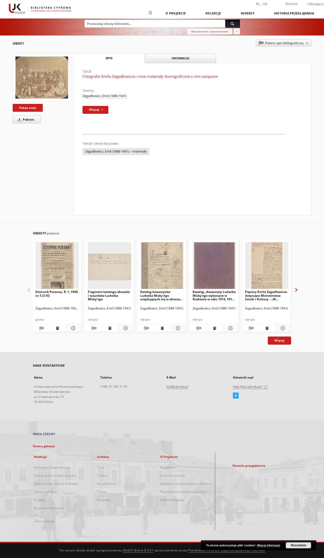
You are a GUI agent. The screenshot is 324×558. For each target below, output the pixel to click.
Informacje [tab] (180, 58)
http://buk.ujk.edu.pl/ (250, 386)
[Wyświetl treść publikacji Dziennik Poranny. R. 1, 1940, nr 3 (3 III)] (57, 328)
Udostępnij (315, 4)
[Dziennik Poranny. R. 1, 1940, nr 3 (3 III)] (57, 267)
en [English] (265, 4)
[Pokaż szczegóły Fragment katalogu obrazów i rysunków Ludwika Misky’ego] (125, 328)
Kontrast (292, 4)
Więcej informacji (268, 545)
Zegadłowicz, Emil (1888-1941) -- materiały (116, 151)
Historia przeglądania (294, 13)
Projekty (40, 500)
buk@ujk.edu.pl (177, 386)
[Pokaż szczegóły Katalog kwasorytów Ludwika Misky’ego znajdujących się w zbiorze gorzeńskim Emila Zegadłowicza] (178, 328)
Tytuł (100, 467)
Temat (101, 492)
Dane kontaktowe (172, 475)
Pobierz (25, 119)
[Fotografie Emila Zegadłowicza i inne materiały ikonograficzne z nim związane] (41, 77)
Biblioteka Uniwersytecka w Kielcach (186, 483)
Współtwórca (106, 483)
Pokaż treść (27, 108)
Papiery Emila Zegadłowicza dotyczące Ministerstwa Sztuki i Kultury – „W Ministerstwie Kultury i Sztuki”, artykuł (266, 295)
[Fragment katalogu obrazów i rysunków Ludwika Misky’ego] (109, 267)
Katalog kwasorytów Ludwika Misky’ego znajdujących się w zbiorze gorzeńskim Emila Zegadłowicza (160, 295)
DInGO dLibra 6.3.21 (138, 550)
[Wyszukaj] (232, 24)
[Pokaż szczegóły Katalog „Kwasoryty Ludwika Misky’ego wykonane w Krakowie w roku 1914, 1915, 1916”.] (230, 328)
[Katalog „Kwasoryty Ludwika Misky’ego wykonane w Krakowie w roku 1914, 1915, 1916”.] (214, 267)
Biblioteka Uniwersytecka (52, 467)
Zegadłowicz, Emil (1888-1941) (105, 96)
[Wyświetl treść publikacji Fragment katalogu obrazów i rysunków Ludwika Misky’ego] (109, 328)
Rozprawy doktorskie (49, 508)
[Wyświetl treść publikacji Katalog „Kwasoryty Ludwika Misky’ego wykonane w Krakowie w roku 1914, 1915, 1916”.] (214, 328)
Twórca (102, 475)
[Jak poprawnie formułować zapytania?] (236, 31)
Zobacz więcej (44, 521)
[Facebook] (236, 396)
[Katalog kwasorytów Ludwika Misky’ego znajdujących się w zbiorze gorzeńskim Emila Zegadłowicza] (162, 267)
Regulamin (167, 467)
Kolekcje (213, 13)
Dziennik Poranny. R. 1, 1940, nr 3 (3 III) (56, 293)
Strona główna (44, 446)
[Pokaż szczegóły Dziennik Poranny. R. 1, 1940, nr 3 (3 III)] (73, 328)
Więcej (279, 340)
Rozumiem (298, 545)
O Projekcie (176, 13)
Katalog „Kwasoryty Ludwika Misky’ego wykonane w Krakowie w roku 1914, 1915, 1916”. (214, 295)
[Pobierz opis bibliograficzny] (41, 328)
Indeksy (247, 13)
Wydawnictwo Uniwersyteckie (55, 475)
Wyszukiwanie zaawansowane (210, 31)
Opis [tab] (109, 58)
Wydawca (104, 500)
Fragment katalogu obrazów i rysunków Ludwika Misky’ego (109, 295)
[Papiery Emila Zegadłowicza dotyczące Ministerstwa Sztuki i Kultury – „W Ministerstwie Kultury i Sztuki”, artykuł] (266, 267)
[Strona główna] (150, 13)
